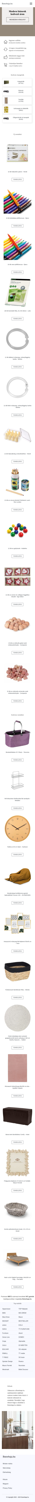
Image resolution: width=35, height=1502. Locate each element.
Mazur (21, 1317)
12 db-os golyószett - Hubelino (17, 548)
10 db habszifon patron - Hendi (17, 172)
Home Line (6, 1337)
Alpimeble (22, 1341)
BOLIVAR (5, 1349)
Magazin (5, 1484)
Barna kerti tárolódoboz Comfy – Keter (17, 1134)
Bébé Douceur (23, 1369)
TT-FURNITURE (24, 1329)
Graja (4, 1341)
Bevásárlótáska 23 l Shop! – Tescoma (17, 752)
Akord (20, 1333)
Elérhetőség (7, 1472)
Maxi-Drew (5, 1317)
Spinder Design (7, 1361)
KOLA (21, 1325)
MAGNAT (5, 1321)
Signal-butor (6, 1309)
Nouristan (22, 1365)
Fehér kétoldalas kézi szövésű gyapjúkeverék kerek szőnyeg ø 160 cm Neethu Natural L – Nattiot (17, 1038)
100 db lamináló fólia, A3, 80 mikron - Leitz (17, 311)
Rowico (21, 1361)
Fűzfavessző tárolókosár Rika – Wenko (17, 990)
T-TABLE (5, 1357)
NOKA (4, 1329)
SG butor (22, 1357)
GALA (4, 1345)
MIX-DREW (22, 1313)
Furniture (5, 1333)
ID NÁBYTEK (23, 1345)
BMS (4, 1313)
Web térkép (6, 1468)
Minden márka (7, 1463)
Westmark (5, 1369)
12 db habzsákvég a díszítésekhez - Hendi (17, 454)
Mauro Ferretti (7, 1365)
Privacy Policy (7, 1488)
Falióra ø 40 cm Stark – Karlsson (17, 847)
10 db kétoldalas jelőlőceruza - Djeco (17, 218)
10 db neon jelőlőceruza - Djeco (17, 264)
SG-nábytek (22, 1349)
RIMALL (5, 1353)
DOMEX (21, 1337)
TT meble (22, 1353)
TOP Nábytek (23, 1309)
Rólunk (5, 1479)
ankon (4, 1325)
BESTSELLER (23, 1321)
